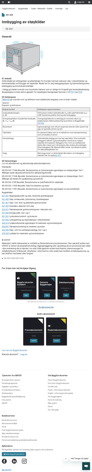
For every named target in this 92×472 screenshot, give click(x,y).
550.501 (5, 226)
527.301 (5, 216)
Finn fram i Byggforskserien (58, 383)
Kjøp (26, 295)
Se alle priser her (46, 307)
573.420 (5, 233)
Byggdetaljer (23, 9)
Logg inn (79, 2)
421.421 (5, 203)
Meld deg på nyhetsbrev (13, 454)
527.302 (5, 220)
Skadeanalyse (7, 393)
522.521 (5, 209)
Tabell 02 (6, 99)
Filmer (50, 407)
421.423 (5, 206)
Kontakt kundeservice (10, 437)
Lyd (66, 9)
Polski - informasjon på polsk (59, 390)
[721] (72, 92)
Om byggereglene (55, 397)
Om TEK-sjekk (53, 410)
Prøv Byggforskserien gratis (12, 430)
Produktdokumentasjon (11, 390)
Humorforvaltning (55, 400)
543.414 (5, 223)
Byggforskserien (8, 9)
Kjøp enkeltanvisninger (10, 433)
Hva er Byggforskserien (57, 380)
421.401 (5, 196)
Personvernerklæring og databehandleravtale (19, 440)
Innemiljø (58, 9)
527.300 (5, 213)
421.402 (5, 199)
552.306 (41, 123)
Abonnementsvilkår (9, 423)
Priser (4, 427)
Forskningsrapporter (10, 383)
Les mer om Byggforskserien (14, 350)
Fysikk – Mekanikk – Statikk (41, 9)
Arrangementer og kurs (11, 380)
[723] (80, 92)
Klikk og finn (52, 403)
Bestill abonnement (9, 420)
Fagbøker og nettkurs (10, 387)
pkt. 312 (58, 155)
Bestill (34, 341)
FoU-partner (6, 400)
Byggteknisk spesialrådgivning (13, 397)
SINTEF (4, 403)
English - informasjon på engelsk (60, 393)
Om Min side (52, 387)
